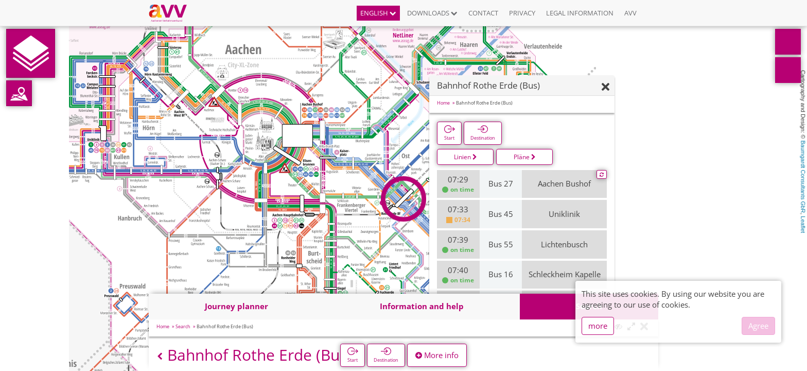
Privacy (522, 13)
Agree (758, 326)
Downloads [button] (432, 13)
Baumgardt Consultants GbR (803, 177)
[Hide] (605, 87)
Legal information (579, 13)
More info (437, 355)
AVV (630, 13)
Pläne (525, 157)
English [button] (378, 13)
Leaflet (803, 224)
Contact (483, 13)
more (597, 326)
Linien (465, 157)
